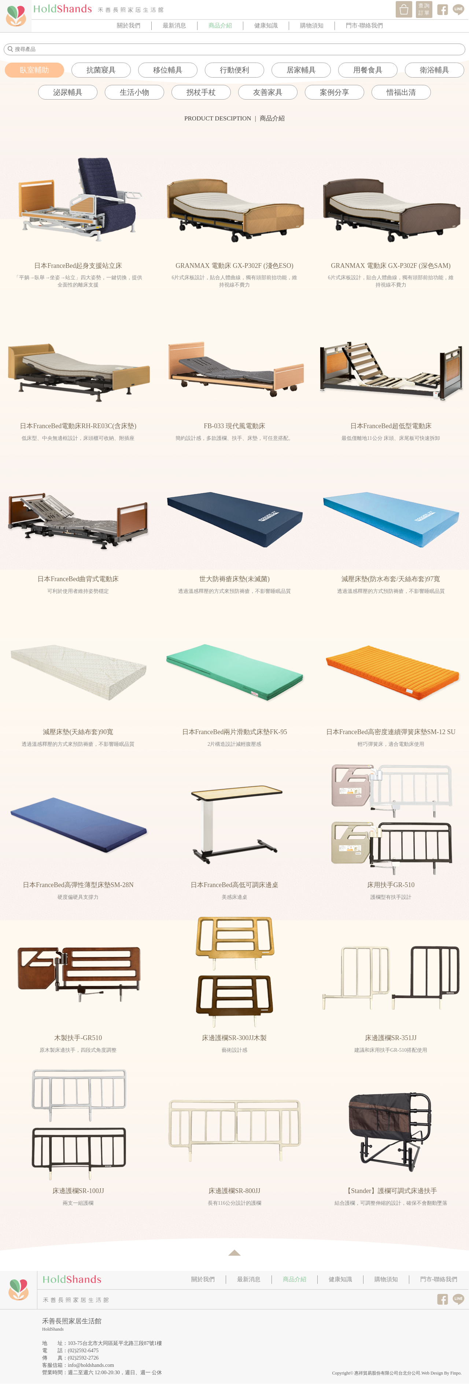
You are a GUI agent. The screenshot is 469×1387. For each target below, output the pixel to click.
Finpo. (456, 1373)
